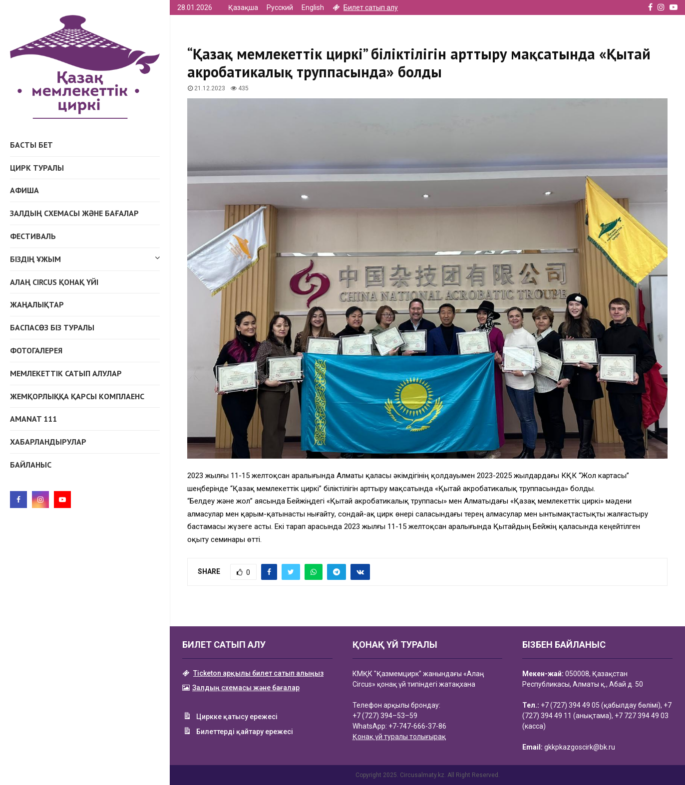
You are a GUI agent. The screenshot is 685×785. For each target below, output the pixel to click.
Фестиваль (33, 236)
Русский (280, 7)
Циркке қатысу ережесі (230, 717)
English (313, 7)
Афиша (24, 190)
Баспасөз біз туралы (52, 327)
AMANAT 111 (33, 419)
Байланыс (30, 465)
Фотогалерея (36, 350)
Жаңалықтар (37, 304)
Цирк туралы (37, 168)
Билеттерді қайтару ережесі (237, 732)
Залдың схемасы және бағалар (74, 213)
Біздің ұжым (85, 257)
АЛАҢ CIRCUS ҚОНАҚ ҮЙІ (54, 282)
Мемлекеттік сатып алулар (66, 373)
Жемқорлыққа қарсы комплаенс (77, 396)
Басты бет (31, 145)
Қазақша (243, 7)
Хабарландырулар (48, 442)
